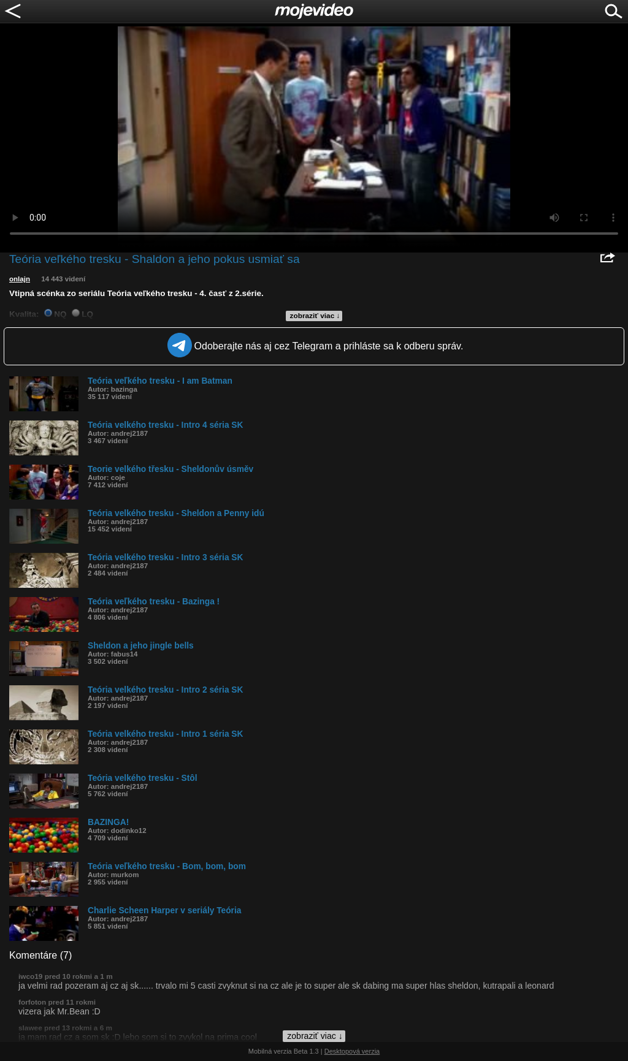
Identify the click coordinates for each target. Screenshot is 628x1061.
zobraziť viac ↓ (315, 315)
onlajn (19, 279)
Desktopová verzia (352, 1051)
